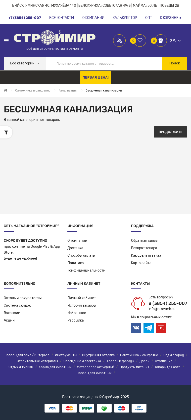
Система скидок (17, 305)
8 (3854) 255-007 (167, 303)
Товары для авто (168, 367)
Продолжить (170, 132)
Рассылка (75, 320)
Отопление (163, 361)
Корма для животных (55, 367)
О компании (77, 240)
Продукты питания (134, 367)
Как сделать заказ (146, 255)
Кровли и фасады (120, 361)
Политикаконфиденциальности (86, 267)
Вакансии (12, 313)
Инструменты (66, 355)
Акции (9, 320)
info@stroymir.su (161, 309)
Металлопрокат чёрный (95, 367)
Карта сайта (141, 263)
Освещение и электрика (82, 361)
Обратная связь (144, 240)
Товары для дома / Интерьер (27, 355)
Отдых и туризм (20, 367)
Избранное (76, 313)
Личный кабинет (81, 298)
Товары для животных (94, 373)
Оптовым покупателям (23, 298)
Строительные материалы (37, 361)
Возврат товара (144, 248)
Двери (144, 361)
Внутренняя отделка (98, 355)
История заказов (81, 305)
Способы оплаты (81, 255)
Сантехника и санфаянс (139, 355)
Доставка (75, 248)
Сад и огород (173, 355)
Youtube (161, 328)
